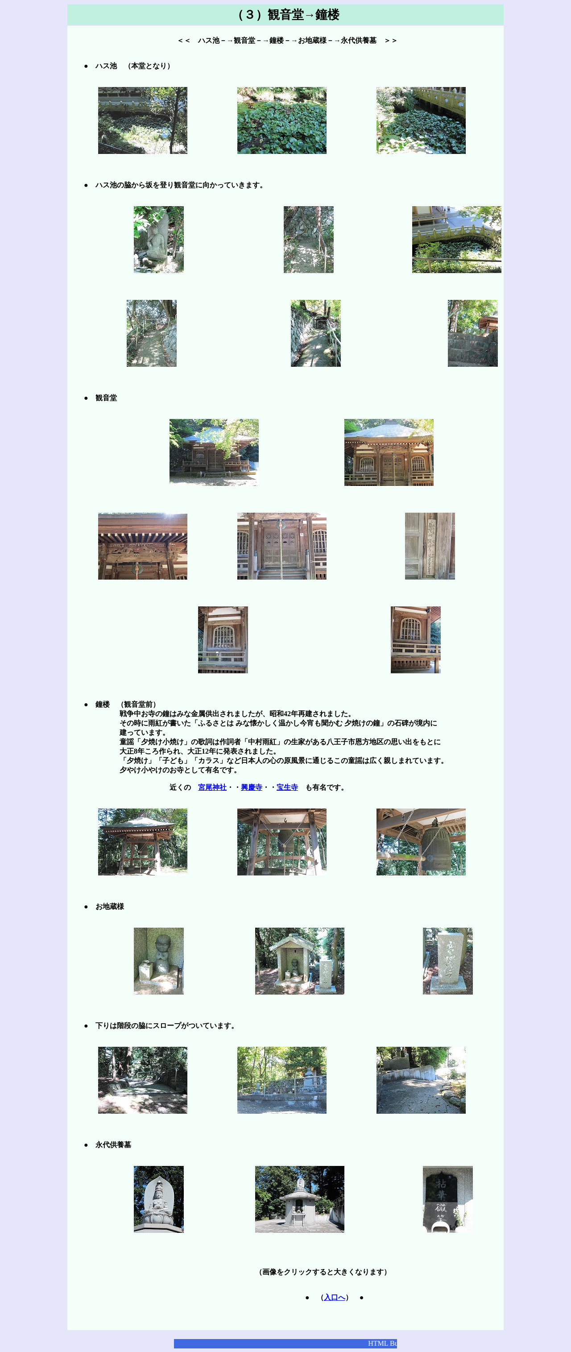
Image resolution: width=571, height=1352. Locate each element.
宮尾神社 (212, 787)
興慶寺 (251, 787)
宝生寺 (287, 787)
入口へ (334, 1297)
